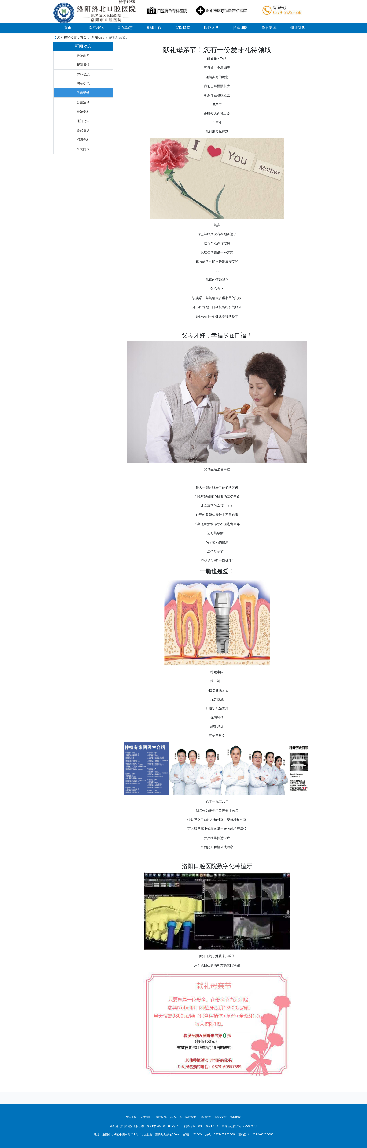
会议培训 (83, 130)
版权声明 (206, 1117)
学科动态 (83, 74)
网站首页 (131, 1117)
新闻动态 (97, 37)
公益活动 (83, 102)
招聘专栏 (83, 139)
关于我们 (146, 1117)
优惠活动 (83, 92)
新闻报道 (83, 64)
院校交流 (83, 83)
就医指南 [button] (182, 27)
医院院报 (83, 149)
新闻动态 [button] (125, 27)
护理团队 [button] (240, 27)
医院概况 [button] (96, 27)
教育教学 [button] (269, 27)
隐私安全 (221, 1117)
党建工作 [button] (154, 27)
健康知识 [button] (297, 27)
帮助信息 (236, 1117)
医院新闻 (83, 55)
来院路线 (161, 1117)
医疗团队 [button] (211, 27)
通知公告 (83, 121)
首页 (73, 27)
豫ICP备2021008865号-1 (163, 1126)
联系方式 (176, 1117)
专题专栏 (83, 111)
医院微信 (191, 1117)
